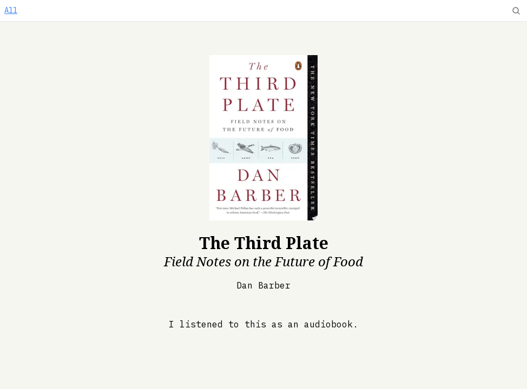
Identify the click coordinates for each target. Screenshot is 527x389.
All (10, 10)
